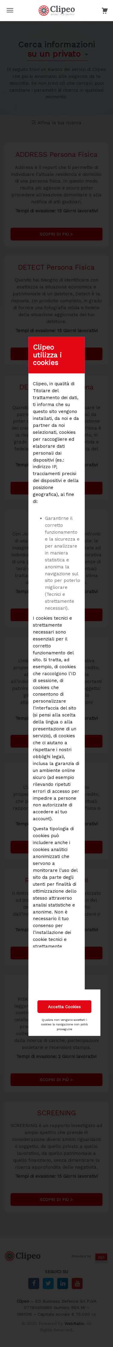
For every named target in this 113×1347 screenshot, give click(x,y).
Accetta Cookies (64, 1006)
